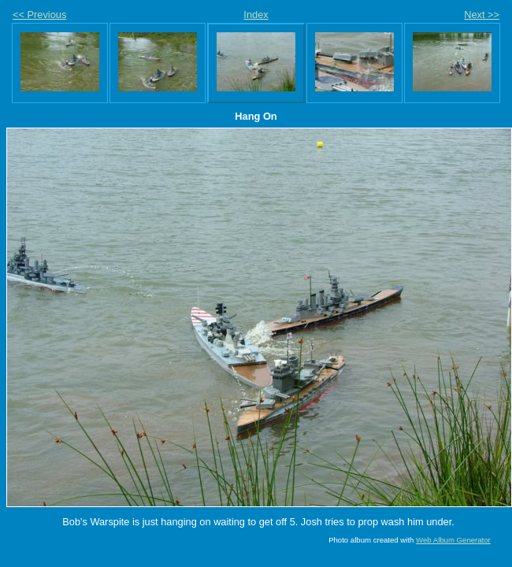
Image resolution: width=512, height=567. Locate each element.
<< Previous (39, 14)
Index (255, 14)
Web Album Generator (453, 540)
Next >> (481, 14)
